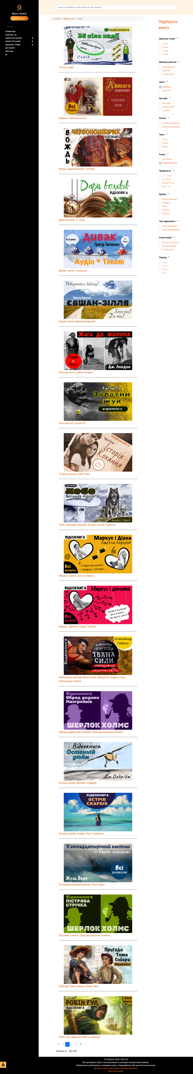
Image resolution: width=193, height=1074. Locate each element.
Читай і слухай (19, 18)
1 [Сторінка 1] (67, 1044)
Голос (164, 155)
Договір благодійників (126, 1068)
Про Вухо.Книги (115, 1071)
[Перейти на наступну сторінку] (76, 1044)
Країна (164, 194)
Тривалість (167, 171)
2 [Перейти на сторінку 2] (71, 1044)
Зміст (164, 82)
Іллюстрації (167, 238)
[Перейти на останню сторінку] (80, 1044)
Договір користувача (104, 1068)
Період (164, 257)
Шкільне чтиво (169, 39)
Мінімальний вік (169, 62)
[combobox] (116, 7)
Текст (163, 135)
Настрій (165, 98)
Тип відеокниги (169, 221)
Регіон (164, 118)
